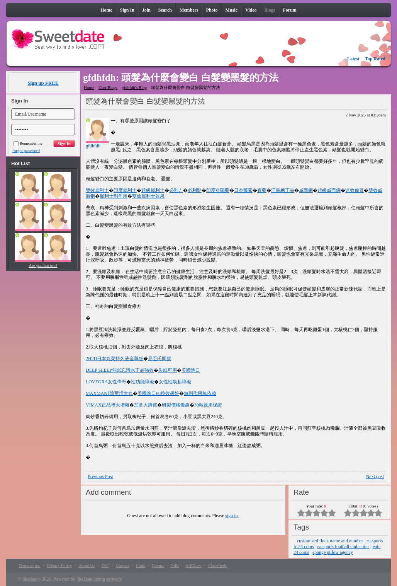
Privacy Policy (59, 565)
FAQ (106, 565)
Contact (122, 565)
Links (141, 565)
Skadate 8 (31, 579)
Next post (375, 476)
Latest (353, 59)
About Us (86, 565)
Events (158, 565)
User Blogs (107, 87)
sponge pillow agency (332, 552)
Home (89, 87)
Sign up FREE (42, 83)
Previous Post (100, 476)
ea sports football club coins (343, 546)
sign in (231, 515)
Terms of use (30, 565)
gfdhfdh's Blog (134, 87)
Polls (174, 565)
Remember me (28, 143)
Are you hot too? (43, 265)
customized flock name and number (330, 540)
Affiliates (193, 565)
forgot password (26, 150)
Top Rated (375, 59)
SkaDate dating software (99, 579)
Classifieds (217, 565)
